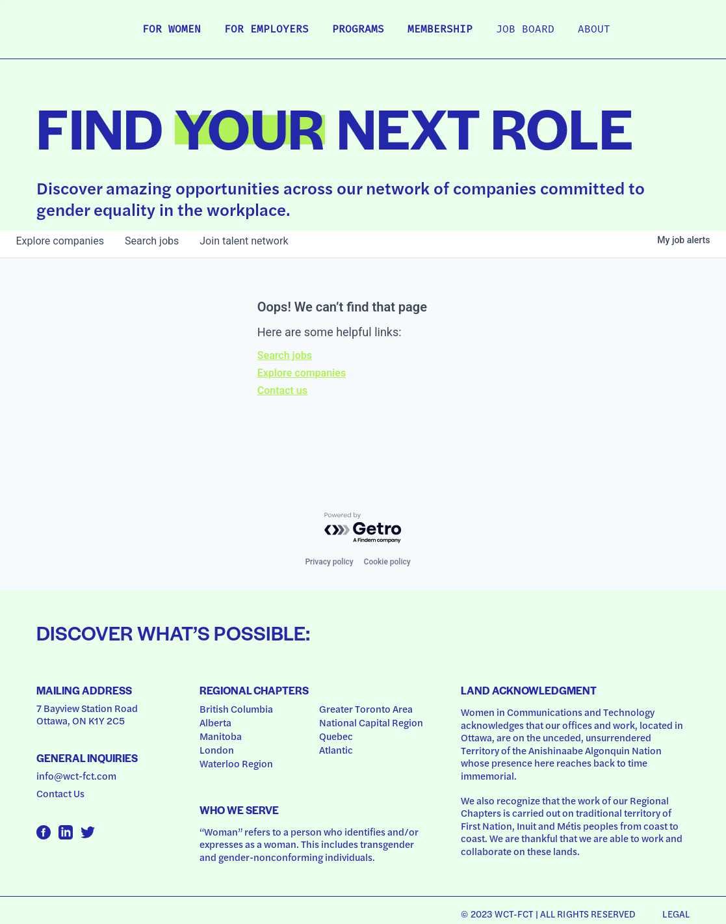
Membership (440, 30)
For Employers (266, 30)
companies (60, 241)
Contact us (282, 390)
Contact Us (60, 793)
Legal (676, 913)
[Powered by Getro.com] (363, 528)
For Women (171, 30)
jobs (152, 241)
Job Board (525, 30)
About (594, 30)
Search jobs (284, 355)
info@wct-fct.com (76, 775)
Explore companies (301, 373)
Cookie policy (387, 561)
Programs (358, 30)
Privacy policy (329, 561)
